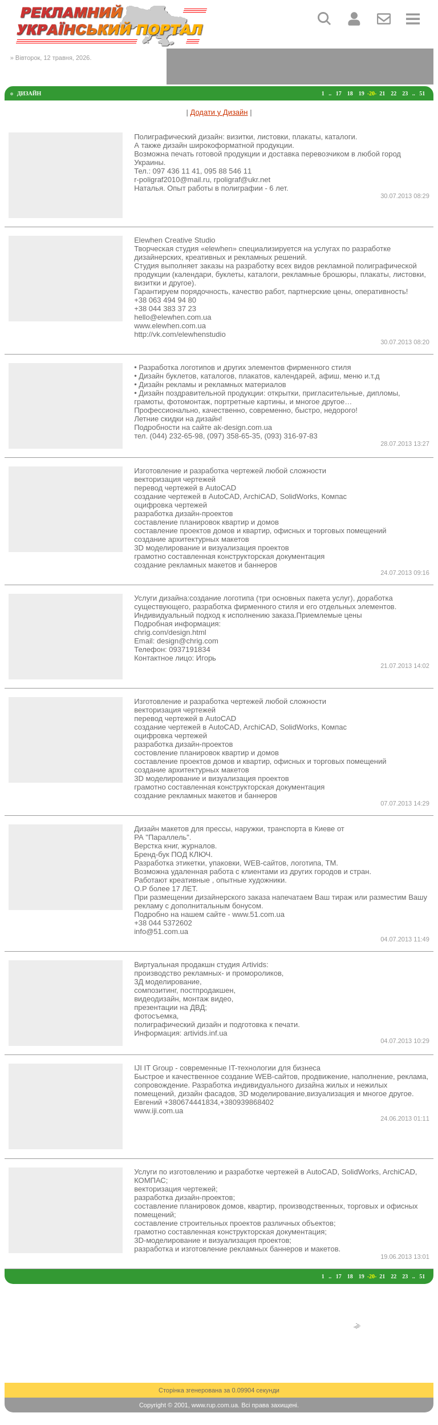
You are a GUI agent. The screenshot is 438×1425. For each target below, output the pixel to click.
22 (393, 93)
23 (405, 93)
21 (382, 93)
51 (422, 93)
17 (339, 93)
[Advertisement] (300, 66)
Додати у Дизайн (219, 112)
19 (361, 93)
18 (350, 93)
